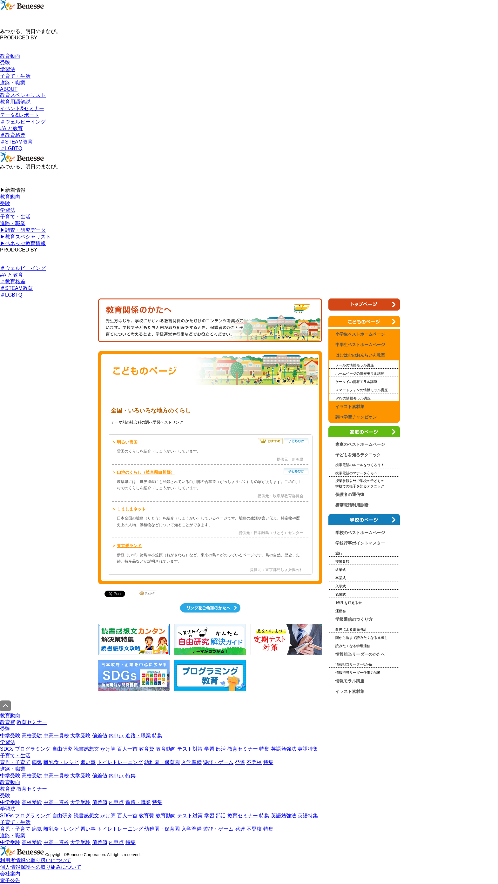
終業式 (340, 570)
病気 (37, 762)
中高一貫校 (56, 735)
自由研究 (62, 749)
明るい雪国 (127, 442)
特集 (157, 735)
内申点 (116, 735)
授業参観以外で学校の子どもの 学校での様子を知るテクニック (359, 483)
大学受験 (80, 735)
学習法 (7, 69)
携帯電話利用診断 (351, 505)
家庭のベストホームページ (360, 444)
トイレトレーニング (120, 762)
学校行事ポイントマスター (360, 543)
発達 (240, 762)
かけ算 (108, 749)
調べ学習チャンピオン (356, 417)
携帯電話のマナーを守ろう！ (358, 473)
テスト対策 (190, 749)
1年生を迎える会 (348, 603)
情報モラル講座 (349, 681)
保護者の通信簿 (349, 494)
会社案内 (10, 873)
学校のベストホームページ (360, 532)
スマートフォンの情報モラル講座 (361, 390)
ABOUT (8, 89)
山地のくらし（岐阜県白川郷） (146, 472)
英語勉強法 (283, 749)
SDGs (7, 749)
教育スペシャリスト (23, 95)
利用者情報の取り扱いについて (35, 860)
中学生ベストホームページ (360, 344)
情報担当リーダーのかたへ (360, 654)
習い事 (88, 762)
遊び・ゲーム (218, 762)
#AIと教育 (11, 128)
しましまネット (131, 509)
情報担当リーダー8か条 (353, 664)
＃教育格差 (12, 135)
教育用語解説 (15, 101)
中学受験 (10, 735)
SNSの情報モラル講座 (353, 398)
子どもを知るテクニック (358, 454)
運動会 (340, 611)
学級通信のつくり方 (354, 619)
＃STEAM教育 (16, 141)
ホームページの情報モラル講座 (359, 373)
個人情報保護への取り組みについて (40, 867)
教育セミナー (32, 722)
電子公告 (10, 880)
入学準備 (191, 762)
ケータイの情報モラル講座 (356, 382)
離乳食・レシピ (61, 762)
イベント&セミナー (22, 108)
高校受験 (32, 735)
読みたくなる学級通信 (352, 646)
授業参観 (342, 561)
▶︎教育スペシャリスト (25, 236)
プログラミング (32, 749)
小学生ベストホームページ (140, 397)
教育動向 (10, 56)
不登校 (254, 762)
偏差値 (99, 735)
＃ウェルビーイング (23, 121)
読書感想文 (86, 749)
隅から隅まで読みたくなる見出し (361, 638)
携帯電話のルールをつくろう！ (359, 465)
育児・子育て (15, 762)
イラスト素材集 (349, 406)
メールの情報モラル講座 (354, 365)
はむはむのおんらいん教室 (360, 355)
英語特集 (308, 749)
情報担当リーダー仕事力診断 (358, 672)
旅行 (338, 553)
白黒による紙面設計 (351, 629)
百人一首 (127, 749)
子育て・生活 (15, 76)
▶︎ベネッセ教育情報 (23, 243)
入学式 (340, 586)
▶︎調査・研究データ (23, 230)
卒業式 (340, 578)
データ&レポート (19, 115)
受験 (5, 62)
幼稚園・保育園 (162, 762)
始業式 (340, 594)
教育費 (7, 722)
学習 (209, 749)
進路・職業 (12, 82)
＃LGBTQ (11, 148)
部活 (221, 749)
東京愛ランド (129, 545)
